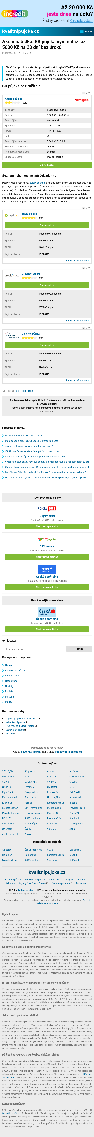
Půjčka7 (6, 818)
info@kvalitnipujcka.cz (68, 751)
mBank (73, 802)
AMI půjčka (8, 776)
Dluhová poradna (61, 883)
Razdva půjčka (54, 818)
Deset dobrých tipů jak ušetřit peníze (23, 435)
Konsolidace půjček (15, 670)
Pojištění (9, 691)
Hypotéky (10, 665)
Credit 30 (6, 787)
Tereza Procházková (24, 391)
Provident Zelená (33, 813)
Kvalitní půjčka (25, 890)
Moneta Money (10, 807)
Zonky (28, 834)
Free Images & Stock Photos (19, 726)
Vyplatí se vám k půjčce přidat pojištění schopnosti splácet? (36, 456)
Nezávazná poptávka (47, 526)
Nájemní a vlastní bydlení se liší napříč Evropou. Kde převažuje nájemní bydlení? (46, 477)
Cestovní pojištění (14, 729)
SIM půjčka (8, 823)
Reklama (10, 883)
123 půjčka (8, 771)
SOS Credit (52, 823)
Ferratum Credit (10, 797)
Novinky (9, 686)
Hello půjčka (53, 797)
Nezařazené (11, 681)
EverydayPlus (31, 792)
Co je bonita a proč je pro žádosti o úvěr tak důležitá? (32, 440)
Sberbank (74, 818)
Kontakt (82, 879)
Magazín (69, 879)
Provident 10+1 (77, 807)
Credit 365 (30, 787)
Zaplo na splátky (10, 834)
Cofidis (5, 781)
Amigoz (28, 776)
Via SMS (51, 828)
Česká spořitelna (78, 776)
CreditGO (51, 781)
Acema (50, 771)
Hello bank (7, 855)
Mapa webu (82, 883)
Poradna (9, 696)
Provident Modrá (10, 813)
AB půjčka (30, 771)
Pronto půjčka (54, 807)
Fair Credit (74, 792)
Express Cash (54, 792)
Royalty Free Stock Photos (32, 883)
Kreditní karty (12, 675)
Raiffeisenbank (32, 818)
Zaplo (72, 828)
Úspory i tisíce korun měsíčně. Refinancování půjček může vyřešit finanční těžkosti (47, 467)
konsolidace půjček (11, 1113)
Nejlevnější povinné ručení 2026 (21, 718)
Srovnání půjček (13, 879)
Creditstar (52, 787)
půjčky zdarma (37, 182)
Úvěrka (28, 828)
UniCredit (7, 828)
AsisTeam (52, 776)
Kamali (28, 802)
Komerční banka (55, 802)
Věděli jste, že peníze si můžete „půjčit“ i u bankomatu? (33, 451)
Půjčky (8, 701)
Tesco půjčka (76, 823)
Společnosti (55, 879)
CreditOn (73, 781)
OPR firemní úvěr (33, 807)
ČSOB (72, 787)
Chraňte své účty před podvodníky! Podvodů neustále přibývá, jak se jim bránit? (45, 472)
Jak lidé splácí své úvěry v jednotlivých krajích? (29, 446)
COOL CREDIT (32, 781)
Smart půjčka (31, 823)
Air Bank (73, 771)
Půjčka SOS (53, 813)
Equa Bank (7, 792)
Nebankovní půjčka (15, 722)
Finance (9, 733)
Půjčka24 (74, 813)
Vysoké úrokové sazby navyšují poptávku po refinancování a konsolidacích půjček (47, 461)
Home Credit (75, 797)
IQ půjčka (7, 802)
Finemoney (30, 797)
